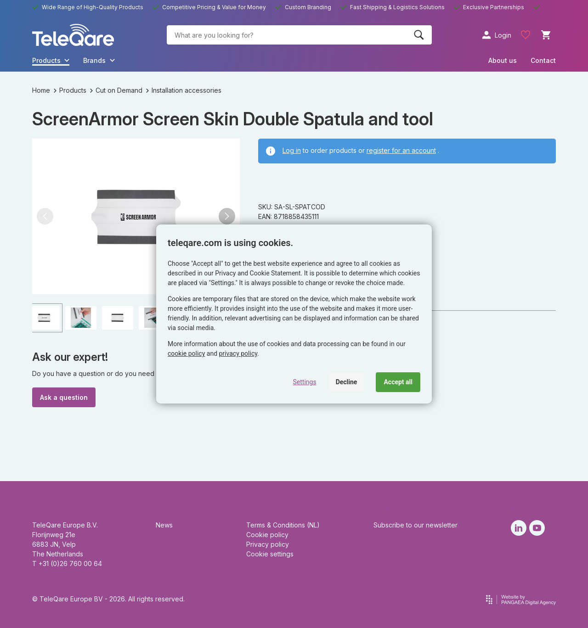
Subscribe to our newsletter (415, 525)
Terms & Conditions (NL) (283, 525)
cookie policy (186, 353)
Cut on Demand (116, 90)
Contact (543, 60)
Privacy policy (267, 544)
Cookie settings (270, 554)
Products (70, 90)
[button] (45, 216)
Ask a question (64, 397)
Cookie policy (267, 534)
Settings (305, 382)
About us (502, 60)
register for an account (401, 150)
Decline (346, 382)
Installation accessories (183, 90)
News (164, 525)
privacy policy (238, 353)
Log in (292, 150)
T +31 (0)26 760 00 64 (67, 563)
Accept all (398, 382)
